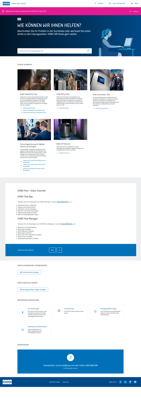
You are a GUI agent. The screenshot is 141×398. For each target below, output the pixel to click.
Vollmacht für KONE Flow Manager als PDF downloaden (33, 161)
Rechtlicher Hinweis (54, 382)
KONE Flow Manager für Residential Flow (32, 110)
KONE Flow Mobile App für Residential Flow (33, 112)
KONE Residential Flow (27, 108)
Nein (52, 250)
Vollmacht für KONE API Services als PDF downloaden (32, 169)
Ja (59, 250)
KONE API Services (62, 153)
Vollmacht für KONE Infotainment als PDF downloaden (32, 165)
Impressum (66, 382)
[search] (52, 51)
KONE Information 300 (100, 108)
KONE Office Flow (62, 108)
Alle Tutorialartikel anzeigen (29, 272)
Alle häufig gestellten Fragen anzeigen (33, 289)
